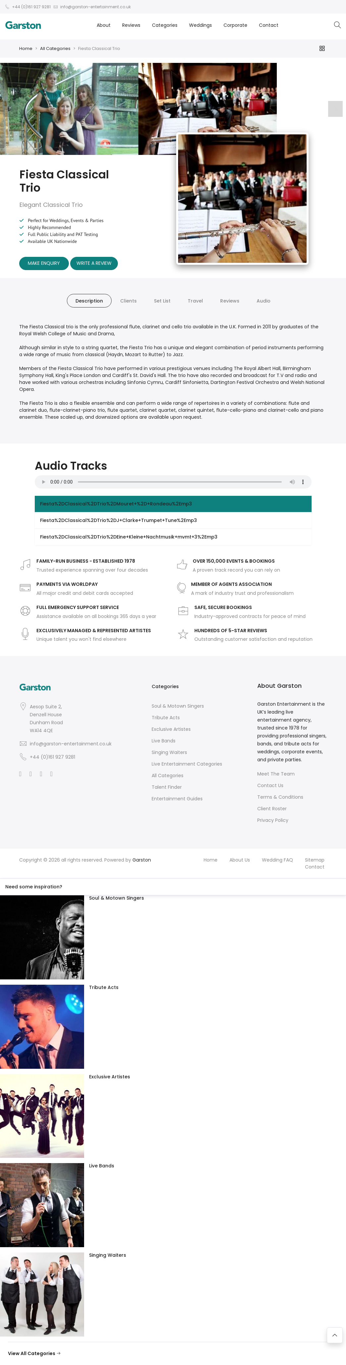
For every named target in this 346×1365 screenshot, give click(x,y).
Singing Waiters (169, 752)
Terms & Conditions (280, 797)
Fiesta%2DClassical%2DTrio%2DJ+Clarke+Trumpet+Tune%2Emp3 (118, 520)
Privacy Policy (272, 820)
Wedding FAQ (277, 860)
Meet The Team (276, 774)
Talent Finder (167, 787)
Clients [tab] (128, 301)
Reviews (131, 25)
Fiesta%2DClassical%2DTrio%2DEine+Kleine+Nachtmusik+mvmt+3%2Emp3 (129, 537)
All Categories (55, 48)
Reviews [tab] (229, 301)
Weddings (200, 25)
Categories (164, 25)
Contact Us (270, 785)
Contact (268, 25)
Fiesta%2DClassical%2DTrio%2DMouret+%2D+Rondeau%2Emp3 (116, 503)
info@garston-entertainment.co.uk (71, 743)
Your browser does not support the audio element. (173, 482)
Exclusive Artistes (171, 729)
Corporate (235, 25)
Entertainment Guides (177, 798)
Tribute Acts (166, 717)
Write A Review (94, 263)
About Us (239, 860)
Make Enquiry (44, 263)
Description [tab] (89, 301)
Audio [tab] (264, 301)
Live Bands (163, 740)
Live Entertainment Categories (187, 764)
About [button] (104, 25)
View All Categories (34, 1353)
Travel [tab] (195, 301)
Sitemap (314, 860)
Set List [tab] (162, 301)
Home (25, 48)
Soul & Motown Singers (178, 706)
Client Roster (272, 808)
